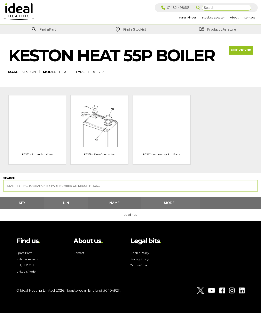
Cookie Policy (139, 253)
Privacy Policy (139, 259)
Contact (78, 253)
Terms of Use (139, 265)
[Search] (226, 8)
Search (9, 178)
